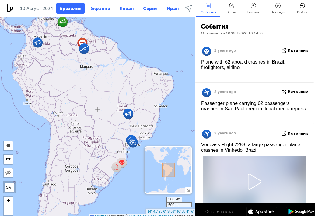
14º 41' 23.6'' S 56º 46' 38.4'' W (170, 211)
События (208, 8)
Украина (100, 8)
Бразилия (70, 8)
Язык (232, 8)
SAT (9, 187)
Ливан (126, 8)
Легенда (278, 8)
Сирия (150, 8)
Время (253, 8)
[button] (133, 142)
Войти (302, 8)
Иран (173, 8)
